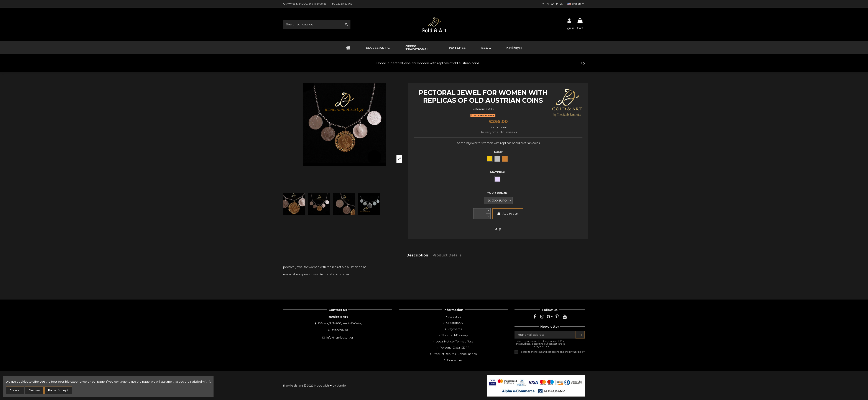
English (576, 3)
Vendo (341, 385)
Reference (480, 109)
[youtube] (561, 3)
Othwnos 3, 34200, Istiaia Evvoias (305, 3)
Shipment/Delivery (454, 335)
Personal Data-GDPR (454, 347)
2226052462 (340, 330)
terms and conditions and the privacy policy (560, 351)
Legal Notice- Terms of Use (454, 341)
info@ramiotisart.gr (339, 337)
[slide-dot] (488, 216)
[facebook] (543, 3)
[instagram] (547, 3)
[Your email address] (545, 335)
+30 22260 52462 (341, 3)
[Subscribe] (580, 335)
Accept (15, 390)
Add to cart (507, 213)
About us (455, 316)
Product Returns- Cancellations (455, 353)
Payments (455, 329)
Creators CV (454, 322)
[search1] (346, 24)
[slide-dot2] (488, 211)
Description (417, 255)
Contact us (454, 360)
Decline (34, 390)
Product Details (447, 255)
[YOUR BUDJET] (498, 200)
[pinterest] (556, 3)
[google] (552, 3)
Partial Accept (58, 390)
